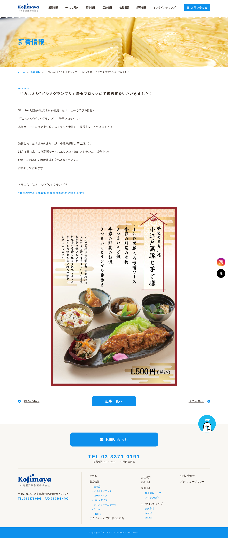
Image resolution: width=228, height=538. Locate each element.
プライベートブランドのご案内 (107, 518)
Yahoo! (148, 513)
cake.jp (148, 517)
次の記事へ (196, 401)
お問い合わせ (199, 7)
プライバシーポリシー (192, 481)
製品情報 (53, 7)
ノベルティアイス (103, 491)
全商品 (97, 486)
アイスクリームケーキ (105, 504)
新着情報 (90, 7)
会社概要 (124, 7)
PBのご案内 (71, 7)
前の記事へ (31, 401)
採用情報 (141, 7)
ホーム (93, 475)
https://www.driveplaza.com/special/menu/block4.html (51, 192)
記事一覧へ (114, 401)
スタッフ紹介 (152, 497)
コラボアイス (100, 495)
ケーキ (97, 509)
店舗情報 (107, 7)
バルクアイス (100, 500)
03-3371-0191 (120, 456)
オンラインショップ (152, 503)
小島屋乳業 (28, 7)
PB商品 (97, 514)
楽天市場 (149, 508)
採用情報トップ (153, 493)
